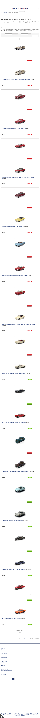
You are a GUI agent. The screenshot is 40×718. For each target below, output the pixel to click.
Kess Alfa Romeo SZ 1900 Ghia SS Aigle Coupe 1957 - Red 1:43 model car (15, 275)
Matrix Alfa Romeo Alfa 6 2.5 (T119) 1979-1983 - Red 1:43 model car (14, 594)
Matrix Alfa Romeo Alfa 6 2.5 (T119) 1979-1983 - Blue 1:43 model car (14, 569)
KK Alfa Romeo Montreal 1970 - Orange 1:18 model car (11, 618)
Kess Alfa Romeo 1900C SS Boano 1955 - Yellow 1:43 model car (13, 226)
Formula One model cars (4, 669)
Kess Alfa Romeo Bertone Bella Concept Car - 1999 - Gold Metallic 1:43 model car (16, 79)
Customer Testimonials (4, 653)
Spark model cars (3, 674)
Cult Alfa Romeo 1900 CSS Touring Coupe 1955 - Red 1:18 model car (14, 422)
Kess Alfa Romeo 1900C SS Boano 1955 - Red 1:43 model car (12, 201)
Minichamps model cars (4, 675)
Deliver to (17, 11)
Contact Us (2, 649)
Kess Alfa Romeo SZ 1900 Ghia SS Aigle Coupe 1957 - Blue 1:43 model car (15, 250)
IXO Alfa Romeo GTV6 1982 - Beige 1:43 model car (11, 54)
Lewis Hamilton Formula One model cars (6, 670)
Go (13, 678)
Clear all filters (30, 15)
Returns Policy (3, 648)
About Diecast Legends (4, 657)
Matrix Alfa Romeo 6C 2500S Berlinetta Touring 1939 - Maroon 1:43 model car (15, 471)
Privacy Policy (3, 662)
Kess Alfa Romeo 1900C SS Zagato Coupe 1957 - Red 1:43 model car (14, 128)
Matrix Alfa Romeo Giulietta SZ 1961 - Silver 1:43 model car (12, 520)
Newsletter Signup (36, 5)
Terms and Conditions (4, 661)
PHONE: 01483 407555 (4, 5)
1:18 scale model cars (4, 666)
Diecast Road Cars (6, 12)
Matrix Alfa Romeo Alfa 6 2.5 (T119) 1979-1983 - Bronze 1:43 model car (14, 545)
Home (2, 12)
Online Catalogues (3, 652)
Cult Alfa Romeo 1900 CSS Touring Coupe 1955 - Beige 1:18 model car (14, 373)
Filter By (10, 15)
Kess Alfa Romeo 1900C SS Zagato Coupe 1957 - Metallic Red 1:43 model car (15, 103)
